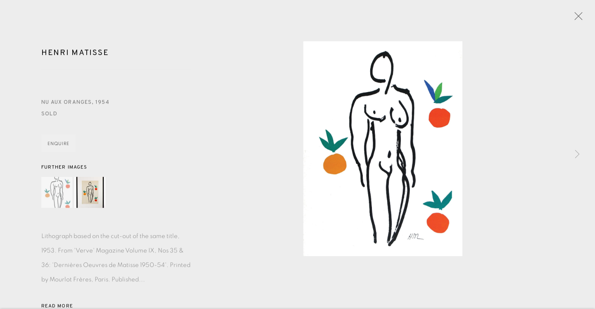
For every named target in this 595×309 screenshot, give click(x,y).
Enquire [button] (58, 145)
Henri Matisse (75, 54)
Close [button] (576, 18)
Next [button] (577, 154)
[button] (56, 193)
